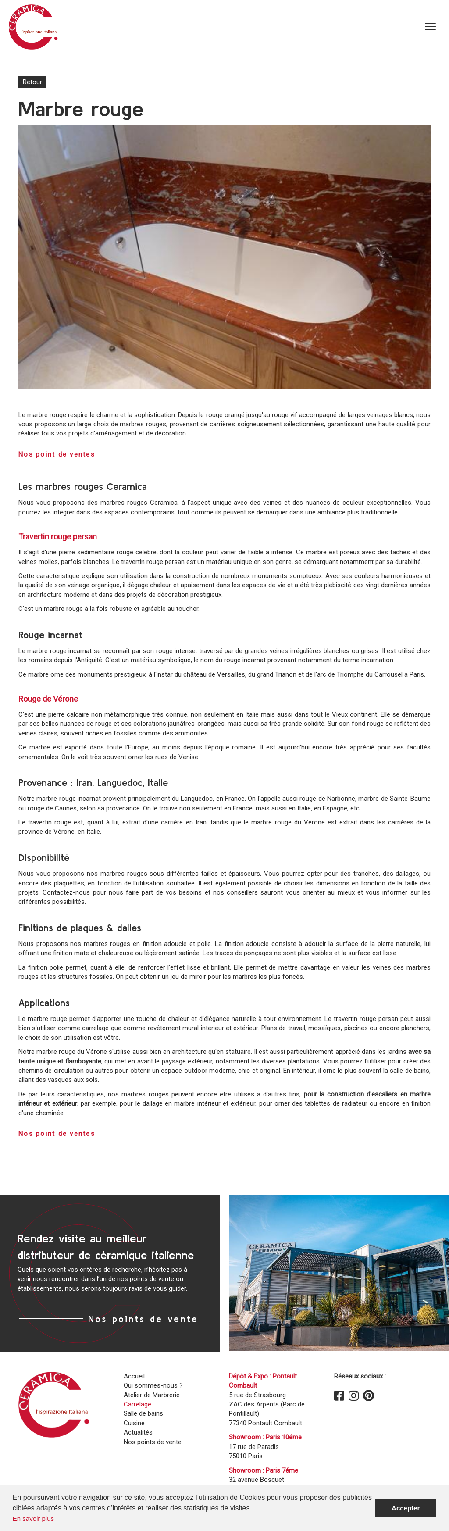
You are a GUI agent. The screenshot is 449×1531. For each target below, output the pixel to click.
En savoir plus (33, 1518)
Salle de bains (143, 1413)
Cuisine (134, 1423)
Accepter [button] (406, 1508)
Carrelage (137, 1404)
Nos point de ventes (56, 454)
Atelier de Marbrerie (152, 1395)
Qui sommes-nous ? (153, 1385)
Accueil (134, 1376)
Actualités (138, 1432)
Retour (32, 82)
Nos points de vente (143, 1318)
